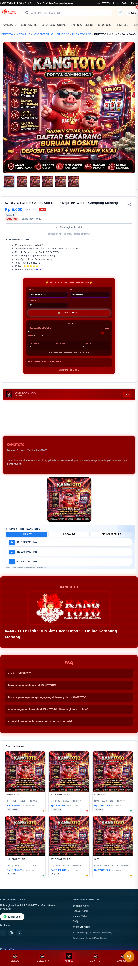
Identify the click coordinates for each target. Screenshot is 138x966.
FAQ (75, 921)
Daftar (125, 3)
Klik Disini (39, 269)
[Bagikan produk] (129, 204)
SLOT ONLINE (29, 25)
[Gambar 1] (8, 181)
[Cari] (27, 12)
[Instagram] (11, 933)
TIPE (90, 293)
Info (128, 394)
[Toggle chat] (129, 956)
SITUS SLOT (105, 25)
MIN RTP (48, 303)
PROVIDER (48, 293)
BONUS (14, 958)
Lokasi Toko (80, 916)
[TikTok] (19, 933)
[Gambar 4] (47, 181)
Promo (116, 3)
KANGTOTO (103, 3)
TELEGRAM (41, 958)
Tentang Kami (81, 905)
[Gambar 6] (73, 181)
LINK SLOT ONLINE (82, 25)
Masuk (134, 3)
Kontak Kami (80, 911)
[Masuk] (132, 12)
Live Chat (123, 958)
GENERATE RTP (69, 312)
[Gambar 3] (34, 181)
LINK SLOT (123, 25)
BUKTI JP (96, 958)
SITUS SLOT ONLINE (54, 25)
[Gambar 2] (21, 181)
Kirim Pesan (12, 917)
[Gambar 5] (60, 181)
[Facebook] (3, 933)
